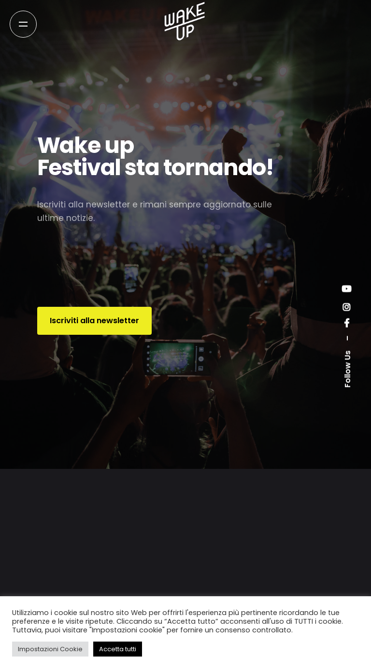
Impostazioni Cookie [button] (50, 649)
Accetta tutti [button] (117, 649)
